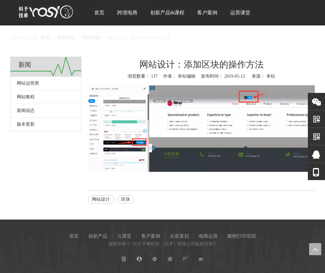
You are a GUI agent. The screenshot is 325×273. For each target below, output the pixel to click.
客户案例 (150, 236)
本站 (270, 76)
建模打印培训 (241, 236)
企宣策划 (179, 236)
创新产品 (97, 236)
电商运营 (208, 236)
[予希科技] (46, 11)
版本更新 (26, 124)
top (315, 249)
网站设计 (101, 199)
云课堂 (124, 236)
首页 (74, 236)
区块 (125, 199)
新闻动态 (26, 110)
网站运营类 (28, 83)
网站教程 (26, 96)
